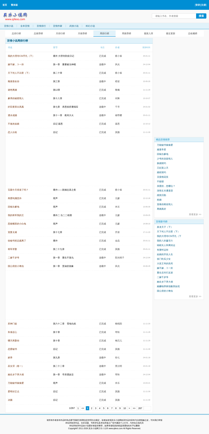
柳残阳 (118, 323)
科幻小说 (90, 26)
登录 (197, 5)
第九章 (56, 357)
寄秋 (117, 332)
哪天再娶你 (13, 340)
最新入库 (148, 33)
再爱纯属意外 (15, 198)
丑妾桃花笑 (162, 177)
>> (134, 408)
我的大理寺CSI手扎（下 (169, 236)
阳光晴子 (119, 257)
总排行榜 (16, 33)
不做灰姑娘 (13, 123)
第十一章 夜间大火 (63, 115)
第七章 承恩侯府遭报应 (65, 106)
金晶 (117, 240)
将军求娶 (12, 249)
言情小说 (8, 26)
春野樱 (118, 115)
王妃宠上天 (162, 167)
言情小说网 (103, 428)
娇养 (10, 357)
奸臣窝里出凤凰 (16, 106)
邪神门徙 (12, 323)
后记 (55, 132)
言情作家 (57, 26)
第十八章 (57, 98)
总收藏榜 (192, 33)
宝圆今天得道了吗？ (18, 189)
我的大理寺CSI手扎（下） (21, 56)
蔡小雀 (118, 56)
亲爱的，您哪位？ (166, 186)
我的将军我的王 (16, 215)
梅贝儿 (118, 340)
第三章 (56, 81)
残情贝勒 (161, 195)
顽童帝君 (161, 149)
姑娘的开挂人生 (165, 254)
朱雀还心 (12, 332)
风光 (117, 64)
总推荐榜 (38, 33)
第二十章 (57, 73)
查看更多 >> (195, 214)
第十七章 (57, 232)
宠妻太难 (12, 232)
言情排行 (41, 26)
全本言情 (25, 26)
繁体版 (14, 5)
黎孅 (117, 90)
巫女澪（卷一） (16, 366)
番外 (55, 240)
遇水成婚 (12, 115)
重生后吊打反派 (165, 272)
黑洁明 (118, 366)
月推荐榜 (82, 33)
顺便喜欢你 (13, 81)
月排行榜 (60, 33)
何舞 (117, 98)
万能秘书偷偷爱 (16, 383)
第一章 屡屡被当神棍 (64, 64)
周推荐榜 (126, 33)
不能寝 (160, 181)
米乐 (117, 206)
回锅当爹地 (13, 206)
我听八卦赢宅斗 (165, 240)
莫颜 (117, 132)
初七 (117, 357)
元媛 (117, 198)
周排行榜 (104, 33)
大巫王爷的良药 (165, 263)
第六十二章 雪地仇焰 (64, 323)
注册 (203, 5)
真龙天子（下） (165, 227)
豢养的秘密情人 (16, 98)
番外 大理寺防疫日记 (63, 56)
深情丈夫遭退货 (165, 190)
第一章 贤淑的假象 (63, 266)
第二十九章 (58, 249)
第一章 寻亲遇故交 (63, 374)
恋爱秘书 (12, 349)
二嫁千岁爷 (13, 257)
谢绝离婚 (12, 90)
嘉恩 (117, 123)
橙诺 (117, 81)
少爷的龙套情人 (165, 158)
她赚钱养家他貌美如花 (168, 286)
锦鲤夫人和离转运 (166, 245)
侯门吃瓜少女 (164, 259)
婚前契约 (161, 172)
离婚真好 (161, 209)
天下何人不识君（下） (19, 73)
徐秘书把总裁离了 (17, 240)
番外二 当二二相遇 (62, 215)
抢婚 (159, 199)
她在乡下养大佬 (16, 374)
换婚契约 (161, 163)
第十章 (56, 332)
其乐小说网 (17, 15)
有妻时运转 (162, 249)
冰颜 (10, 400)
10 (124, 408)
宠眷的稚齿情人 (165, 204)
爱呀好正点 (13, 391)
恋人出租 (12, 132)
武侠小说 (74, 26)
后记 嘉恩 (58, 123)
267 (140, 408)
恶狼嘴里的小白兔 (17, 223)
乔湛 (117, 232)
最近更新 (170, 33)
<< (82, 408)
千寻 (117, 106)
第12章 (56, 90)
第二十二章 (58, 366)
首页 (4, 5)
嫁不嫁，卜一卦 (16, 64)
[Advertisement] (178, 87)
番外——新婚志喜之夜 (64, 189)
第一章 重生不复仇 (63, 257)
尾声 (55, 198)
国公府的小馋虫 (16, 266)
